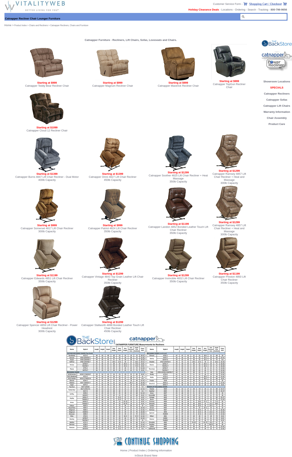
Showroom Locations (276, 81)
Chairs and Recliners (38, 25)
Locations (227, 9)
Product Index (20, 25)
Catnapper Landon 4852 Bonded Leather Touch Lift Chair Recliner (178, 228)
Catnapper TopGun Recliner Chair (229, 86)
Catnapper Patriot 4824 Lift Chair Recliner (112, 228)
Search (252, 9)
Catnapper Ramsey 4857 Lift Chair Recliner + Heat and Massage (229, 176)
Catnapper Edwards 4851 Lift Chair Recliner (47, 278)
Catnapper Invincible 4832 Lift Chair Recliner (178, 278)
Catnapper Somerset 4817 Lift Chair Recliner (47, 228)
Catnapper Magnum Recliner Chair (112, 85)
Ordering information (160, 450)
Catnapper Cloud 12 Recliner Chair (47, 130)
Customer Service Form (227, 3)
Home (123, 450)
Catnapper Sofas (276, 99)
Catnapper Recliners (277, 93)
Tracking (263, 9)
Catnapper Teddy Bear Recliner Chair (47, 85)
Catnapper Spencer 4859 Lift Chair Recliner (42, 325)
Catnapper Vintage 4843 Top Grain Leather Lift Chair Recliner (113, 278)
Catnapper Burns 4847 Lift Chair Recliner (39, 176)
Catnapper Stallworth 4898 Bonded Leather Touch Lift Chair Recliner (112, 327)
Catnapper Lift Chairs (276, 105)
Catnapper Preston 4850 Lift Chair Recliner (229, 278)
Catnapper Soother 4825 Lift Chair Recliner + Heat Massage (178, 177)
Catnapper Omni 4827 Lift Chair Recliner (112, 176)
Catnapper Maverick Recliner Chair (178, 85)
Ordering (240, 9)
